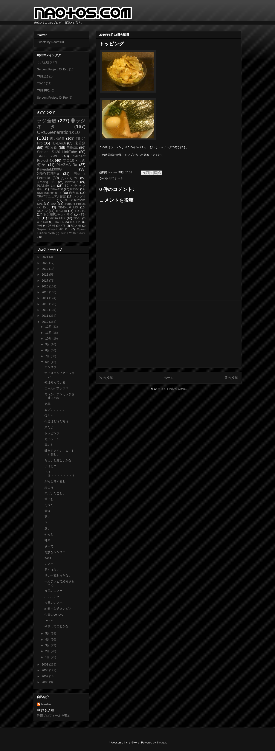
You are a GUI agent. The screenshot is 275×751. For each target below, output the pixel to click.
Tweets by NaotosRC (51, 42)
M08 (39, 225)
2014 (45, 298)
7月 (48, 356)
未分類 (80, 143)
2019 (45, 268)
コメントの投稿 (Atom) (172, 389)
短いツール (52, 439)
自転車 (72, 148)
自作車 (74, 192)
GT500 (74, 189)
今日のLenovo (53, 614)
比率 (47, 403)
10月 (48, 338)
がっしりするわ (55, 481)
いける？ (50, 466)
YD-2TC (80, 211)
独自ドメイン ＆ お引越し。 (59, 452)
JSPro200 (56, 189)
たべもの (69, 178)
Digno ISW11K (68, 233)
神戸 (47, 540)
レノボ (48, 563)
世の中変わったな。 (58, 575)
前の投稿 (231, 378)
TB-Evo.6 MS (68, 207)
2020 (45, 263)
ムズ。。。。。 (55, 409)
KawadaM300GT (50, 169)
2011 (45, 315)
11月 (48, 332)
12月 (48, 326)
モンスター (52, 367)
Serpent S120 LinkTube (57, 152)
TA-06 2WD (47, 156)
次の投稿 (106, 378)
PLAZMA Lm (46, 185)
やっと (48, 534)
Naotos (46, 704)
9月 (48, 344)
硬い (47, 516)
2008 (45, 670)
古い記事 (57, 139)
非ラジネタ (116, 178)
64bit (47, 558)
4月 (48, 639)
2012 (45, 310)
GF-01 (51, 225)
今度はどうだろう (56, 421)
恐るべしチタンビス (58, 608)
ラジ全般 (43, 62)
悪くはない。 (53, 569)
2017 (45, 280)
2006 (45, 682)
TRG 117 (58, 221)
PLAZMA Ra (67, 165)
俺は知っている (55, 382)
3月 (48, 645)
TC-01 (77, 218)
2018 (45, 274)
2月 (48, 651)
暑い (47, 528)
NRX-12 (42, 211)
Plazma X (71, 182)
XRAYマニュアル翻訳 (51, 196)
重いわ (48, 499)
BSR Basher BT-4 (49, 192)
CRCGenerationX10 (58, 132)
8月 (48, 350)
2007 (45, 676)
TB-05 (41, 83)
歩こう (48, 487)
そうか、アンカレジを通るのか (59, 396)
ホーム (168, 378)
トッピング (52, 433)
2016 (45, 286)
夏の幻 (48, 445)
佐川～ (48, 415)
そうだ (48, 505)
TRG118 (42, 76)
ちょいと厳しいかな (58, 460)
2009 (45, 664)
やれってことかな (56, 626)
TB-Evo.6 (58, 143)
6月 (48, 362)
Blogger (161, 742)
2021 (45, 257)
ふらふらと (52, 597)
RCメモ (76, 225)
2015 (45, 292)
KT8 (63, 225)
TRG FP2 (43, 90)
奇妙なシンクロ (55, 552)
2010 (45, 321)
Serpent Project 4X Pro (52, 97)
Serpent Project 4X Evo (52, 69)
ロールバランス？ (56, 388)
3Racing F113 (47, 182)
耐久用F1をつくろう (58, 214)
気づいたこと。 (55, 493)
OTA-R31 (42, 221)
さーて (48, 546)
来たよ (48, 427)
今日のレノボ (53, 591)
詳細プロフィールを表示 (53, 715)
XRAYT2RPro (48, 174)
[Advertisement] (168, 334)
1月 (48, 657)
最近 (47, 511)
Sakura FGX (56, 218)
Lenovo (49, 620)
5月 (48, 633)
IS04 (53, 203)
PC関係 (50, 148)
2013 (45, 304)
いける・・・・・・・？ (59, 473)
